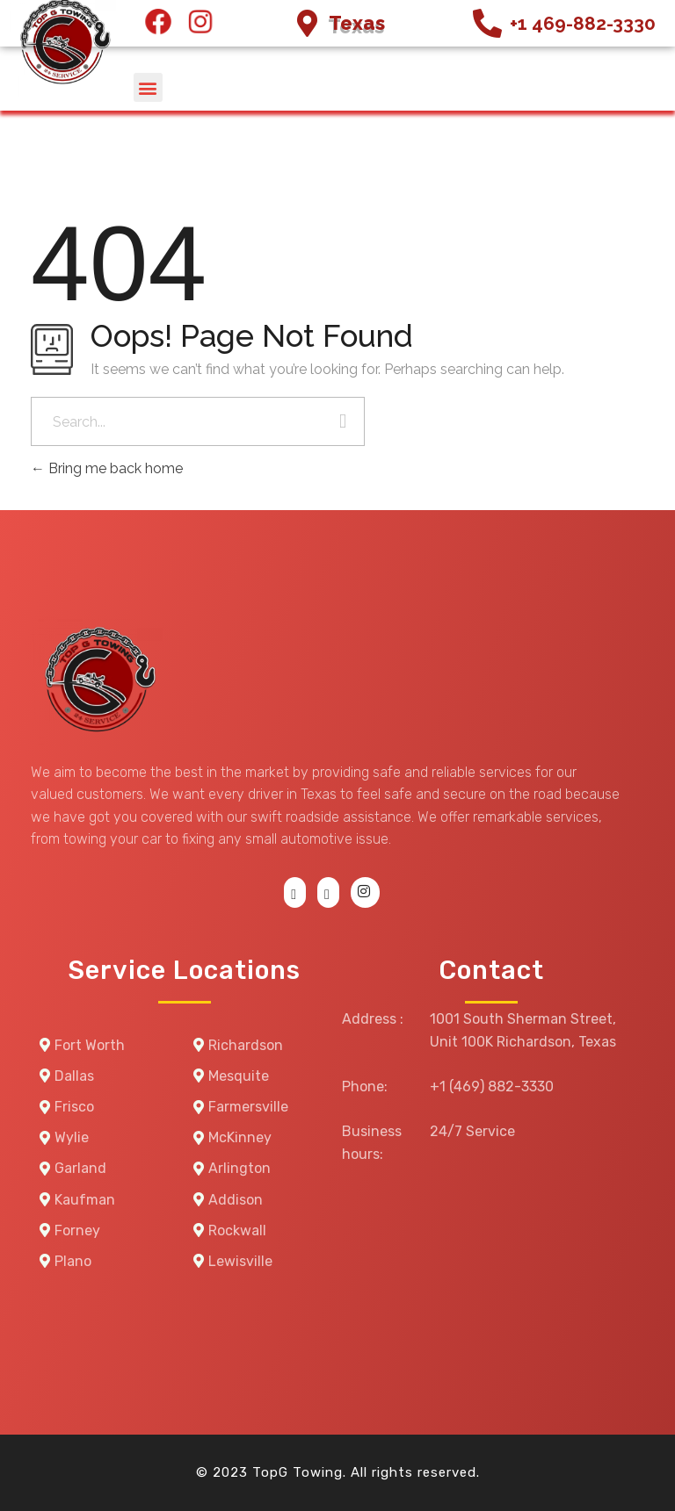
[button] (148, 87)
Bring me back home (107, 468)
